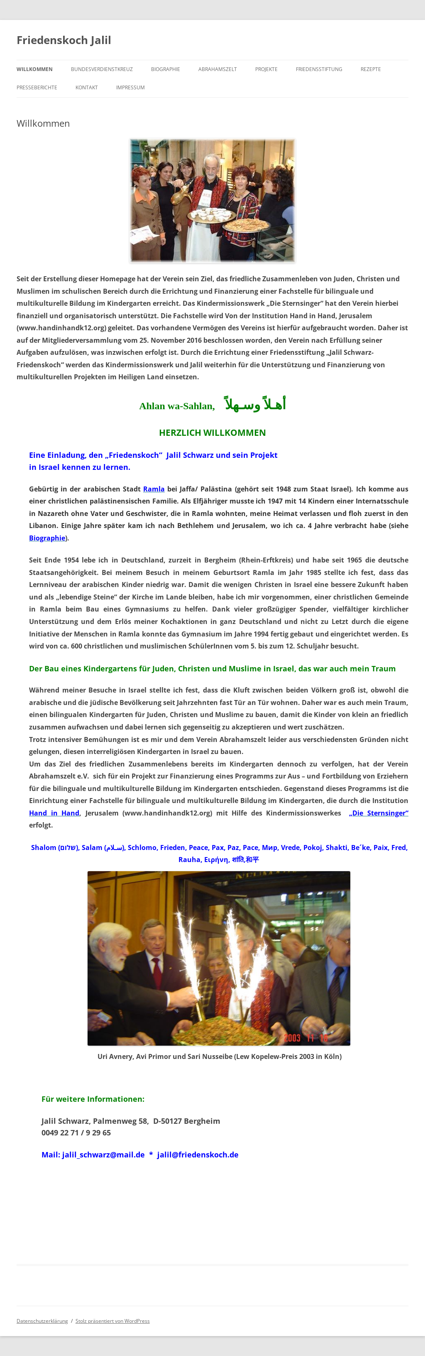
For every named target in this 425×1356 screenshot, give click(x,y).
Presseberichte (37, 87)
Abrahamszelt (217, 69)
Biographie (165, 69)
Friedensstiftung (319, 69)
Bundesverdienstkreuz (102, 69)
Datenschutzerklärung (42, 1320)
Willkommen (35, 69)
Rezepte (371, 69)
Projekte (266, 69)
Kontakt (87, 87)
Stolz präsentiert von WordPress (113, 1320)
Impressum (130, 87)
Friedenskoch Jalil (64, 39)
